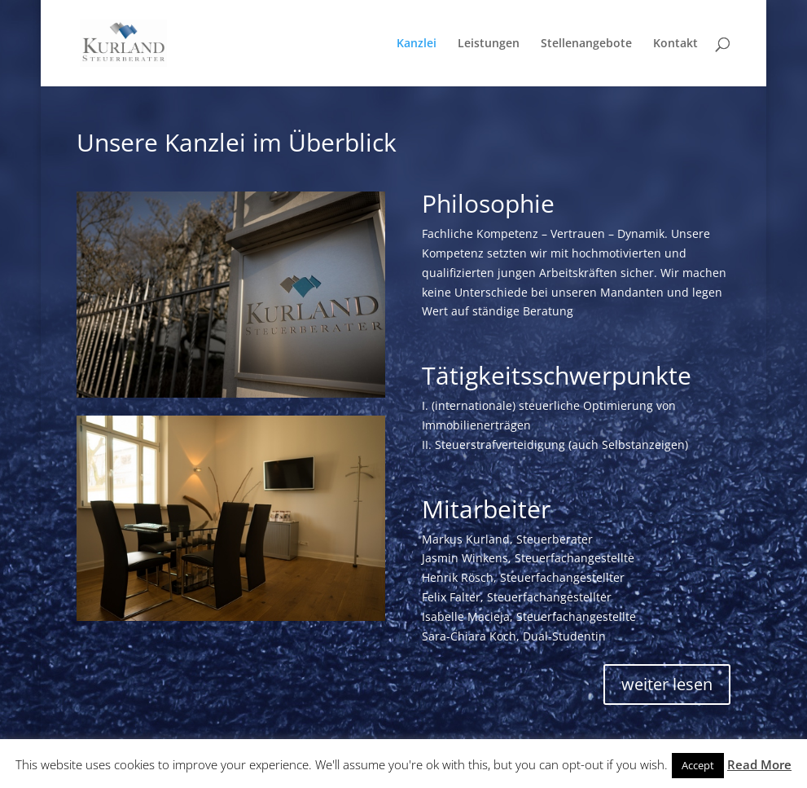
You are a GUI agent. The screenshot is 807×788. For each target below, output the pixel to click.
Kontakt (675, 44)
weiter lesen (667, 684)
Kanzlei (416, 44)
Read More (759, 764)
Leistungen (489, 44)
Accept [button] (698, 765)
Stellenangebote (586, 44)
